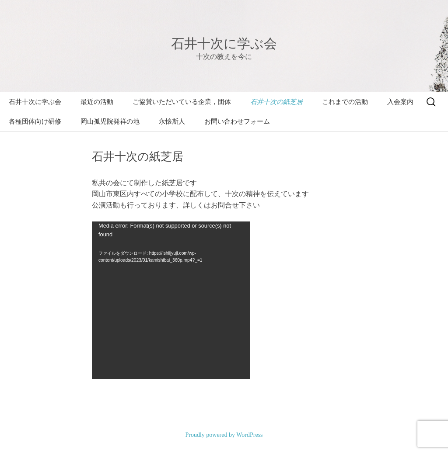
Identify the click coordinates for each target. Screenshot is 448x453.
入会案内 (400, 101)
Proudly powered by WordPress (223, 435)
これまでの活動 (345, 101)
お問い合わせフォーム (237, 121)
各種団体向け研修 (35, 121)
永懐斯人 (172, 121)
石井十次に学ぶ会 (35, 101)
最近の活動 (96, 101)
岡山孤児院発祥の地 (110, 121)
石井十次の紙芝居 (276, 101)
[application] (171, 300)
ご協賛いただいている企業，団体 (182, 101)
